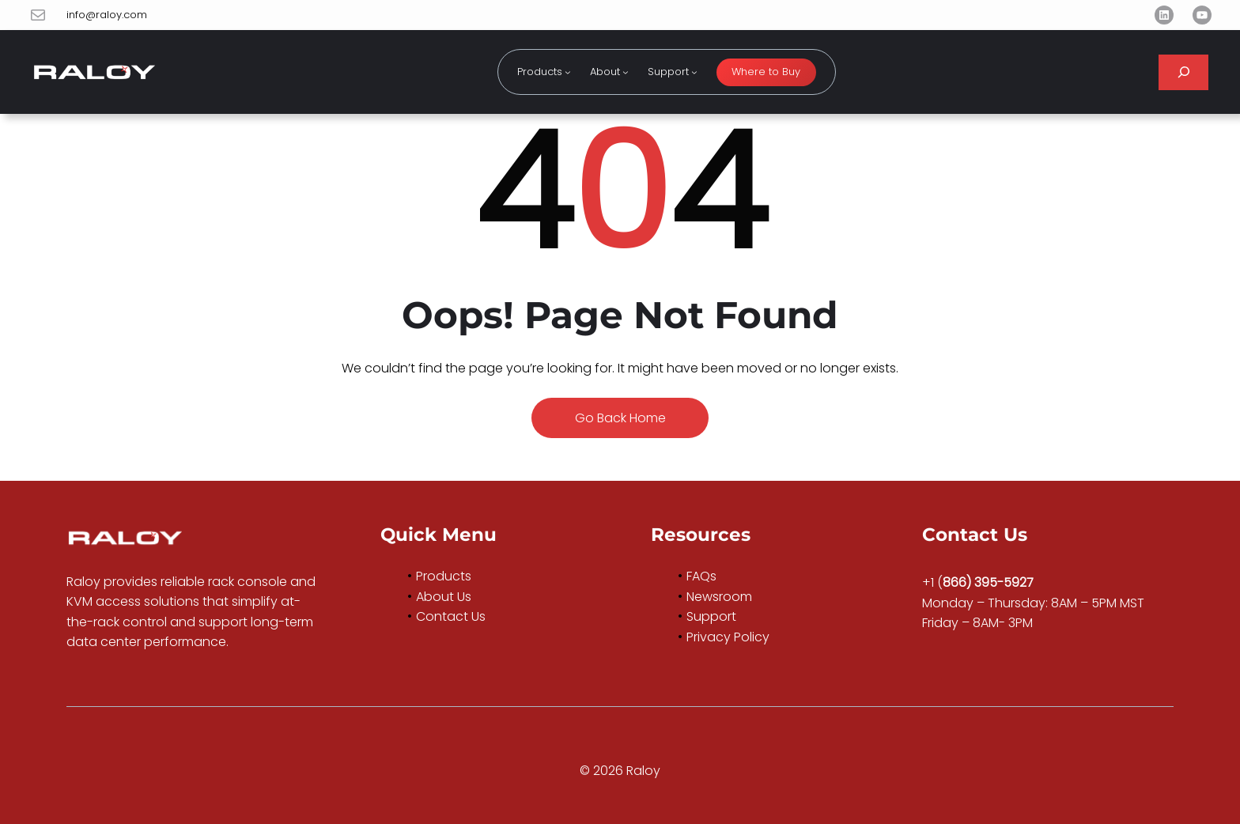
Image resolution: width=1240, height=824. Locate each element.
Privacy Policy (727, 637)
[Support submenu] (694, 72)
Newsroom (719, 597)
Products (443, 576)
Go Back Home (620, 418)
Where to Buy (766, 71)
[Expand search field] (1183, 72)
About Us (443, 597)
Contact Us (451, 616)
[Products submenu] (568, 72)
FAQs (701, 576)
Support (711, 616)
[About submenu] (625, 72)
